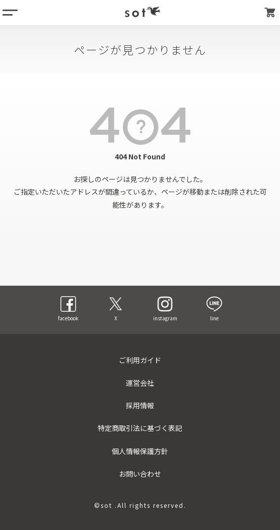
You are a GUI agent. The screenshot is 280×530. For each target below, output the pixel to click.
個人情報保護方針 (140, 451)
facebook (68, 309)
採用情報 (140, 405)
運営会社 (140, 383)
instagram (165, 309)
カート (270, 13)
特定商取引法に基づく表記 (140, 428)
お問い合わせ (140, 474)
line (214, 309)
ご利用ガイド (140, 360)
